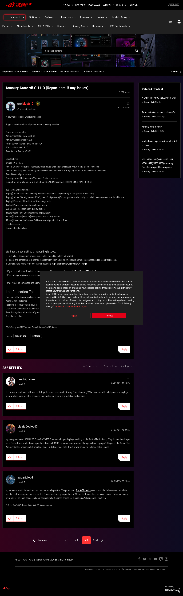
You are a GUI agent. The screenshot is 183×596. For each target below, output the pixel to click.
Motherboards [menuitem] (23, 26)
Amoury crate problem (152, 126)
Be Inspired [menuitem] (15, 17)
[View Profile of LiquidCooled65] (27, 426)
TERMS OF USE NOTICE (94, 569)
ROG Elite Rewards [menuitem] (118, 26)
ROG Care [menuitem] (33, 17)
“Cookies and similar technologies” (70, 306)
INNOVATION (80, 5)
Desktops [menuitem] (84, 17)
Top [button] (8, 588)
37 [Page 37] (66, 539)
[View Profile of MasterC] (27, 103)
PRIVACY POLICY (113, 569)
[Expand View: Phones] (11, 26)
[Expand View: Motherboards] (32, 26)
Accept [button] (109, 315)
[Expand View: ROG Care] (39, 17)
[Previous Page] (39, 540)
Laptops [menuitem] (100, 17)
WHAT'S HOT (121, 5)
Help (170, 21)
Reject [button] (74, 315)
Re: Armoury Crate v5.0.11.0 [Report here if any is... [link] (83, 71)
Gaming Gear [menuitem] (79, 26)
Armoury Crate (50, 71)
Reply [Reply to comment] (124, 406)
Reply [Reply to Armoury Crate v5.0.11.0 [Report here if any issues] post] (124, 349)
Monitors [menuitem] (61, 26)
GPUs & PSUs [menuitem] (44, 26)
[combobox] (91, 51)
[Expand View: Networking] (105, 26)
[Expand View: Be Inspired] (23, 17)
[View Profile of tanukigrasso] (26, 379)
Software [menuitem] (49, 17)
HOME (31, 559)
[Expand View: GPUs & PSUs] (52, 26)
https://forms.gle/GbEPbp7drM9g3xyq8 (69, 263)
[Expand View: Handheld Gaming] (129, 17)
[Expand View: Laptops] (106, 17)
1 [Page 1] (53, 539)
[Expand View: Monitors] (68, 26)
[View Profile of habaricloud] (25, 477)
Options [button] (175, 71)
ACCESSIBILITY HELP (61, 559)
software (36, 336)
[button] (9, 349)
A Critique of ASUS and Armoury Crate (159, 98)
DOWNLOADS (94, 5)
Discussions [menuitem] (67, 17)
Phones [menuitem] (5, 26)
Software (36, 71)
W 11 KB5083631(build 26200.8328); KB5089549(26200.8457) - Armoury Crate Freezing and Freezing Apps (158, 163)
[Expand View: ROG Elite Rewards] (129, 26)
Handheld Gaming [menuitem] (119, 17)
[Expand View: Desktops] (91, 17)
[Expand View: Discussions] (75, 17)
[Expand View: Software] (56, 17)
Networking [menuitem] (97, 26)
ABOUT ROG (21, 559)
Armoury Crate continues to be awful (158, 112)
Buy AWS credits (83, 490)
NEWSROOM (42, 559)
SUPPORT (134, 5)
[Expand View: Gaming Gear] (87, 26)
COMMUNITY (108, 5)
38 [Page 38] (76, 539)
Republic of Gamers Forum (15, 71)
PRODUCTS (68, 5)
